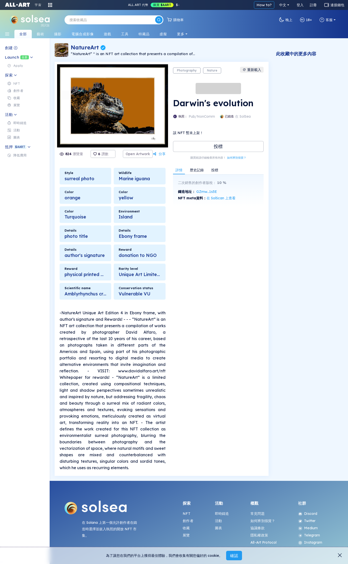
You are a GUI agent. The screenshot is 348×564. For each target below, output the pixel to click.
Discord (307, 514)
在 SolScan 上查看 (221, 198)
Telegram (309, 535)
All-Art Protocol (263, 542)
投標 (218, 146)
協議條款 (257, 528)
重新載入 (252, 70)
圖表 (218, 528)
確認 (234, 555)
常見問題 (257, 513)
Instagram (310, 542)
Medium (308, 528)
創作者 (188, 521)
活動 (218, 521)
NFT (186, 513)
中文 (282, 5)
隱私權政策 (259, 535)
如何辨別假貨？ (236, 157)
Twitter (306, 521)
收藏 (186, 528)
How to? (264, 4)
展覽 (186, 535)
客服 (326, 19)
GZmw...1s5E (206, 191)
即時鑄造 (222, 513)
